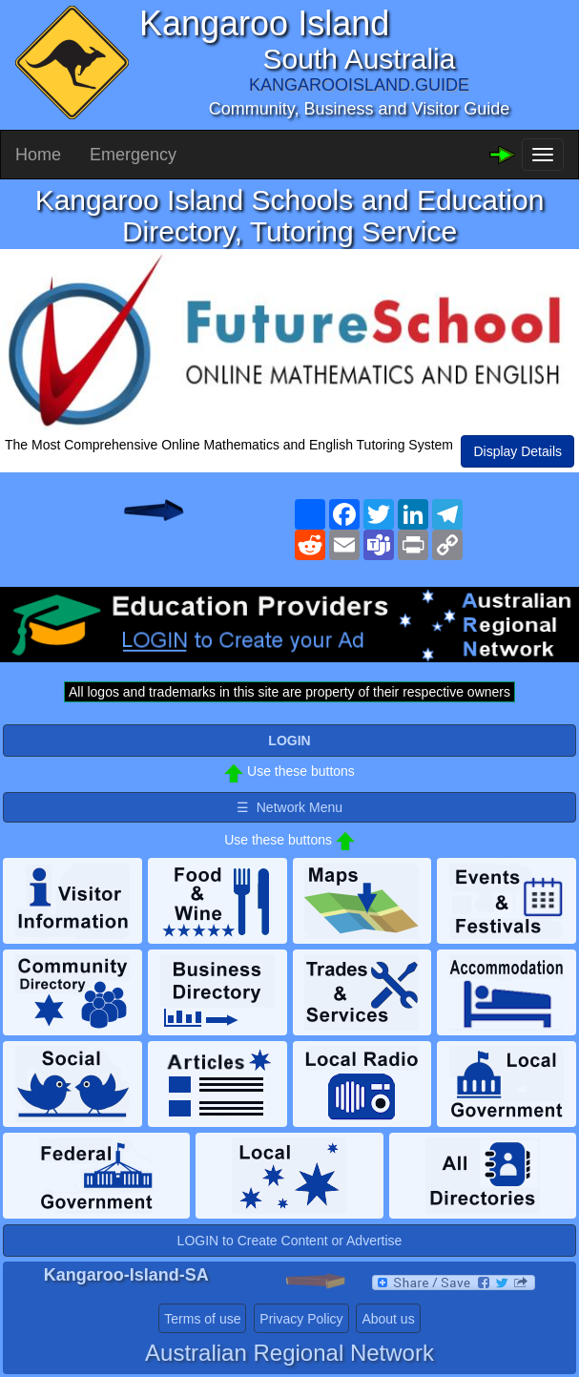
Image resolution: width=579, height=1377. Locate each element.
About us (388, 1318)
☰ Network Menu (289, 807)
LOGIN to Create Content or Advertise (290, 1240)
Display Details (517, 451)
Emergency (133, 154)
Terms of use (202, 1318)
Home (38, 154)
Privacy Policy (300, 1318)
